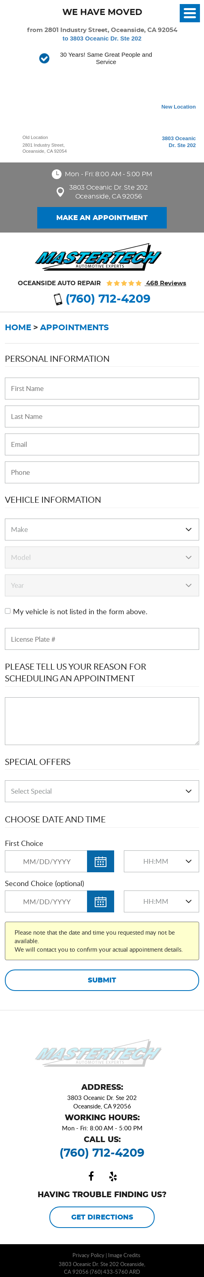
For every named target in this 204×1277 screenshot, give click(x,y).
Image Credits (124, 1255)
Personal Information (57, 358)
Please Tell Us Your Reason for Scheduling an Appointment (75, 672)
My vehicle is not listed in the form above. (80, 611)
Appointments (74, 328)
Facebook (91, 1176)
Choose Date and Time (55, 819)
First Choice (24, 843)
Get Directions (102, 1217)
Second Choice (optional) (44, 883)
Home (18, 328)
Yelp (113, 1176)
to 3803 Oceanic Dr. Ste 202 (101, 38)
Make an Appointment (102, 218)
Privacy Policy (88, 1255)
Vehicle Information (53, 499)
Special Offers (37, 761)
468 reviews (165, 283)
